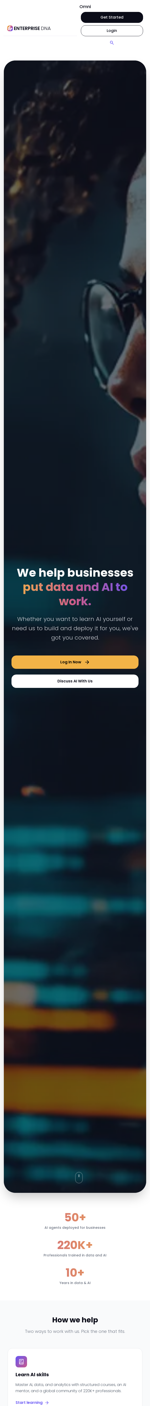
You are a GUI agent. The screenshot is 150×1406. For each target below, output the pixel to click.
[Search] (112, 43)
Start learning (32, 1402)
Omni (85, 7)
